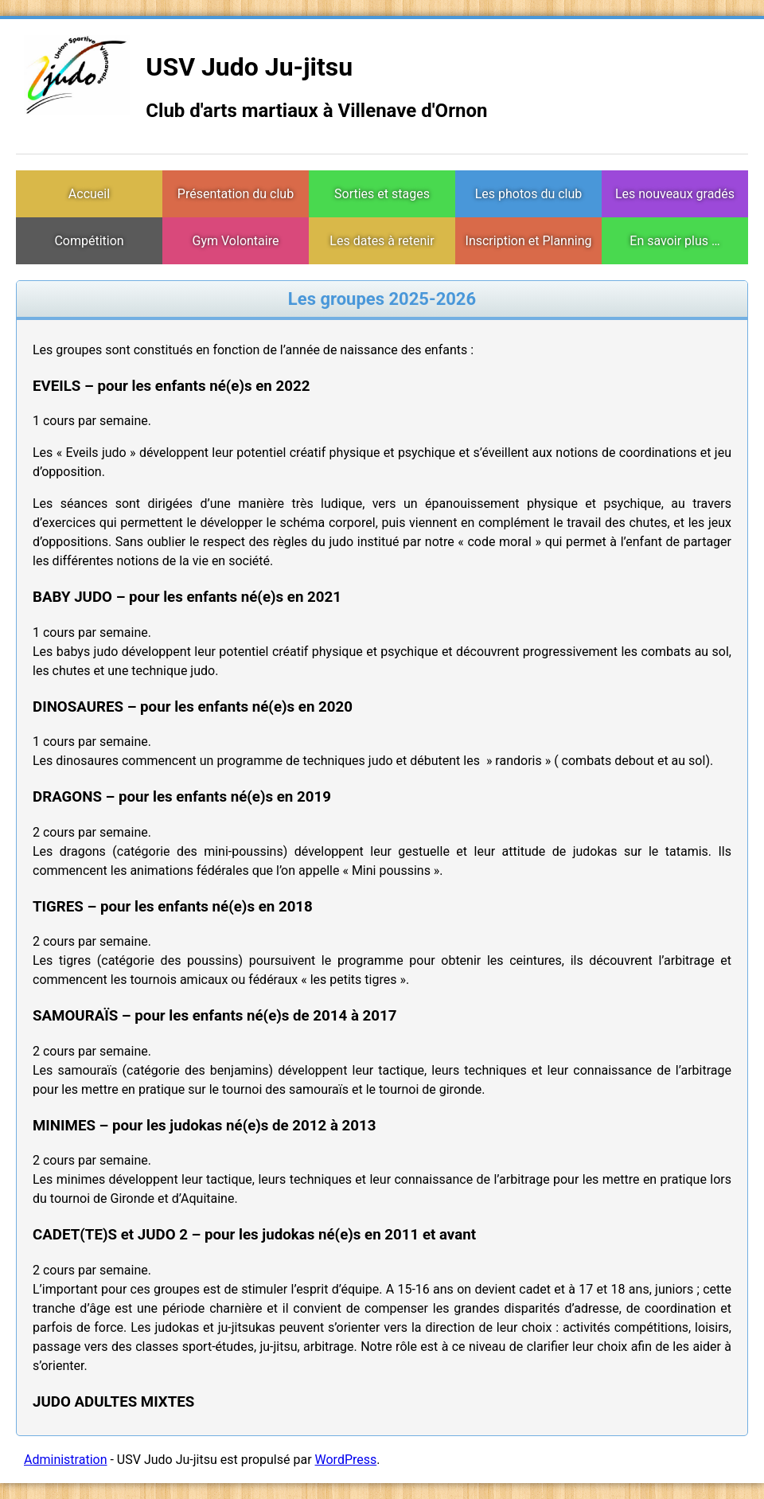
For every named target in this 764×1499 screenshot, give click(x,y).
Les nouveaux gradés (675, 193)
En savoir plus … (674, 240)
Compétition (88, 240)
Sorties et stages (382, 193)
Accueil (89, 193)
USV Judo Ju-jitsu (249, 67)
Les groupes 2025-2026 (382, 299)
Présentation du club (235, 193)
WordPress (346, 1459)
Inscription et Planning (529, 240)
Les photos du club (529, 193)
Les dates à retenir (381, 240)
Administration (65, 1459)
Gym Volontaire (236, 240)
